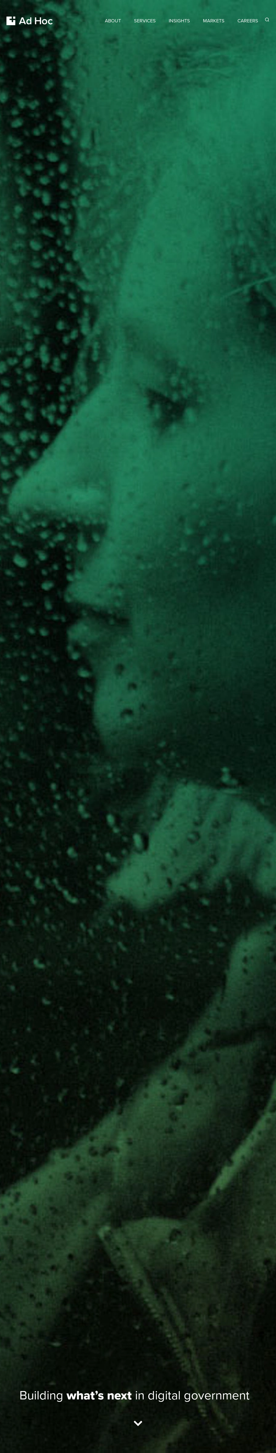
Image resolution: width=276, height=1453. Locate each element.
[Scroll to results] (138, 1425)
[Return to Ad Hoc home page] (29, 14)
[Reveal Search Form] (267, 19)
